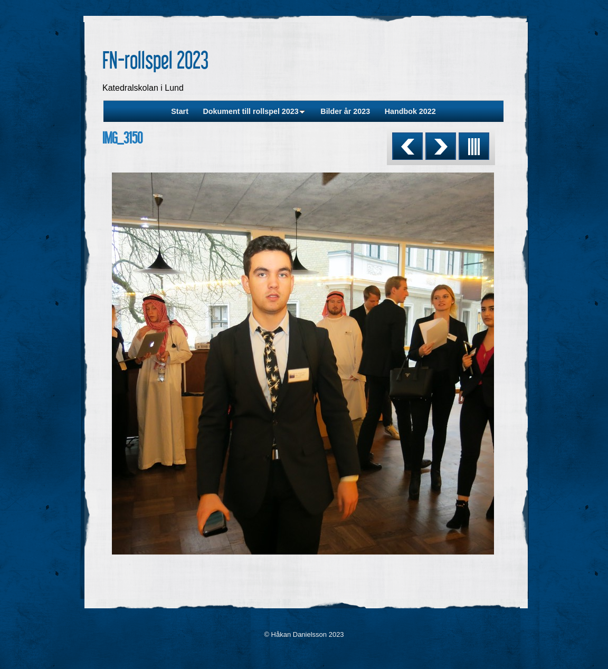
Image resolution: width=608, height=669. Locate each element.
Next (440, 146)
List (474, 146)
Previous (407, 146)
